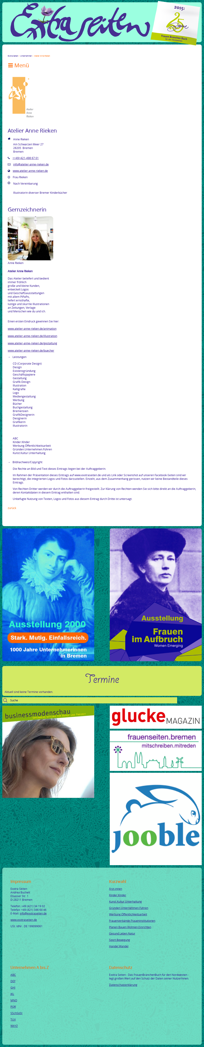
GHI (12, 987)
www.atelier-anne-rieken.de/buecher (31, 350)
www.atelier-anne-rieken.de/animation (32, 328)
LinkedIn (26, 52)
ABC (13, 975)
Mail (37, 52)
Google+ (20, 52)
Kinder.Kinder (117, 895)
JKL (12, 994)
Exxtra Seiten (13, 56)
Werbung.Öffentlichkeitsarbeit (128, 914)
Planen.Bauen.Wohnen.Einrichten (130, 927)
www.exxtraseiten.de (23, 920)
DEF (12, 981)
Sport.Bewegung (119, 940)
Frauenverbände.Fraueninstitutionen (132, 920)
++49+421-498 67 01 (26, 158)
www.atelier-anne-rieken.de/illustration (32, 336)
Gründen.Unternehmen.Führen (128, 908)
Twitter (15, 52)
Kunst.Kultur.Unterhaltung (125, 901)
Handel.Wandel (118, 946)
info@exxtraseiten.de (33, 913)
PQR (13, 1006)
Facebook (9, 52)
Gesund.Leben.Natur (122, 933)
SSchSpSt (16, 1013)
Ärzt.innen (115, 888)
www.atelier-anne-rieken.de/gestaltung (32, 343)
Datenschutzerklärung (123, 985)
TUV (13, 1019)
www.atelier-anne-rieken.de (30, 170)
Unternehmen (26, 56)
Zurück (12, 508)
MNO (13, 1000)
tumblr (42, 52)
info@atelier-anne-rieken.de (31, 164)
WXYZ (14, 1026)
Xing (31, 52)
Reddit (48, 52)
